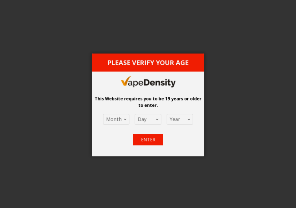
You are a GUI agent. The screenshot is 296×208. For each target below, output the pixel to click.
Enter (148, 136)
